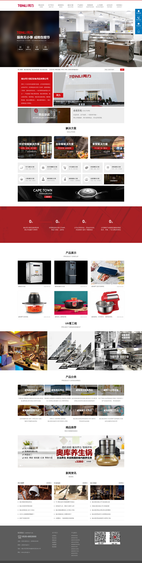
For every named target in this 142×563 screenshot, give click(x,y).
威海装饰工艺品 (75, 551)
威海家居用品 (74, 553)
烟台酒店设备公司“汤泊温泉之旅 (101, 502)
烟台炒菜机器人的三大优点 (27, 510)
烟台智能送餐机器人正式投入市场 (65, 510)
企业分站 (51, 69)
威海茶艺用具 (74, 546)
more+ (49, 483)
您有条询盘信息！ (73, 69)
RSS (62, 69)
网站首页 (41, 6)
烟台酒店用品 (27, 69)
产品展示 (80, 6)
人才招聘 (100, 6)
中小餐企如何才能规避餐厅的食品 (65, 502)
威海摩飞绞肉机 (23, 317)
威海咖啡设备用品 (75, 544)
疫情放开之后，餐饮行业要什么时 (65, 506)
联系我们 (119, 6)
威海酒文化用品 (75, 548)
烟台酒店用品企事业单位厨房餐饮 (101, 510)
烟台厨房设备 (35, 69)
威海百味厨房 (74, 555)
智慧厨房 (90, 6)
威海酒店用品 (74, 537)
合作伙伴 (109, 6)
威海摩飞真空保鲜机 (97, 286)
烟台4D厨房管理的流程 (26, 506)
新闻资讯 (61, 6)
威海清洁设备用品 (75, 540)
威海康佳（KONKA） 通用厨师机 (101, 317)
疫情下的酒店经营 (24, 518)
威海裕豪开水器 (60, 286)
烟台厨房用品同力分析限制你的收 (101, 514)
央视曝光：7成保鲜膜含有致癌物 (65, 518)
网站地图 (57, 69)
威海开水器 (21, 286)
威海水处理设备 (75, 542)
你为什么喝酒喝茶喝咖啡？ (27, 514)
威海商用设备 (74, 535)
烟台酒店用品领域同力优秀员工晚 (101, 518)
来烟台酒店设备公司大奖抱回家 (100, 506)
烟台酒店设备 (43, 69)
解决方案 (70, 6)
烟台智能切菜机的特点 (26, 502)
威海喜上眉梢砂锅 (60, 317)
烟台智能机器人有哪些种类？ (64, 514)
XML (66, 69)
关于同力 (51, 6)
